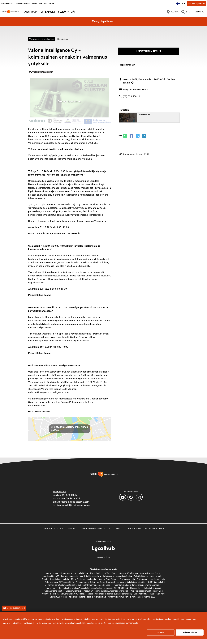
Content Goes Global (107, 579)
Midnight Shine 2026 (99, 573)
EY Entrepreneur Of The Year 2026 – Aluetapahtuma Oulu (69, 582)
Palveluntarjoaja (154, 529)
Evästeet (72, 529)
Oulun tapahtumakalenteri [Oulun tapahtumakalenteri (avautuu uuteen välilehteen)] (43, 3)
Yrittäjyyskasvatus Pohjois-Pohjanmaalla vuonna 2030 (132, 597)
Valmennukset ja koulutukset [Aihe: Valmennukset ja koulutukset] (41, 39)
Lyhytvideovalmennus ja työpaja (117, 576)
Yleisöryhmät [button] (66, 11)
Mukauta (160, 632)
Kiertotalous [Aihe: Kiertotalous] (62, 39)
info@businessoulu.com (135, 89)
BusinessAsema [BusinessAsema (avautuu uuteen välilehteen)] (23, 3)
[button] (148, 154)
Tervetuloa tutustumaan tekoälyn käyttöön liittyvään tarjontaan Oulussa (79, 585)
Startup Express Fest (149, 573)
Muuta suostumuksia (16, 608)
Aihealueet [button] (48, 11)
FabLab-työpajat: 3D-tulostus (124, 573)
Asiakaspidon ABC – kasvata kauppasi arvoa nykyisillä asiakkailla (71, 576)
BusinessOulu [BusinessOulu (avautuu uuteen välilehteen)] (7, 3)
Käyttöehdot (115, 529)
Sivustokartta (134, 529)
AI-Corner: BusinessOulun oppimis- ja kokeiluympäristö (120, 582)
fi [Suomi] (181, 3)
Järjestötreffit (140, 594)
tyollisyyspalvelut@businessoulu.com (71, 505)
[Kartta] (173, 11)
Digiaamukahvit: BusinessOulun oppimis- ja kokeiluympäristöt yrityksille (96, 591)
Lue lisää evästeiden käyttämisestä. (123, 623)
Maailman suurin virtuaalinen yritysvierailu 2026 (66, 573)
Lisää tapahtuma (197, 3)
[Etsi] (186, 11)
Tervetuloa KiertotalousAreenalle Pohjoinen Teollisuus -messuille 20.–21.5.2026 (93, 588)
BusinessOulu (59, 491)
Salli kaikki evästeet (190, 632)
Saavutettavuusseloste (93, 529)
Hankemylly (135, 588)
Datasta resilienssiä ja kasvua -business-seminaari (109, 594)
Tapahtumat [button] (31, 11)
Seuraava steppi (127, 579)
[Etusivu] (10, 12)
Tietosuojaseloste (53, 529)
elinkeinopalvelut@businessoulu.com (71, 502)
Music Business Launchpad (83, 579)
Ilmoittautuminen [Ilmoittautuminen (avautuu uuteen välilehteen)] (146, 51)
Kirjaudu (199, 12)
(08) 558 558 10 (131, 96)
